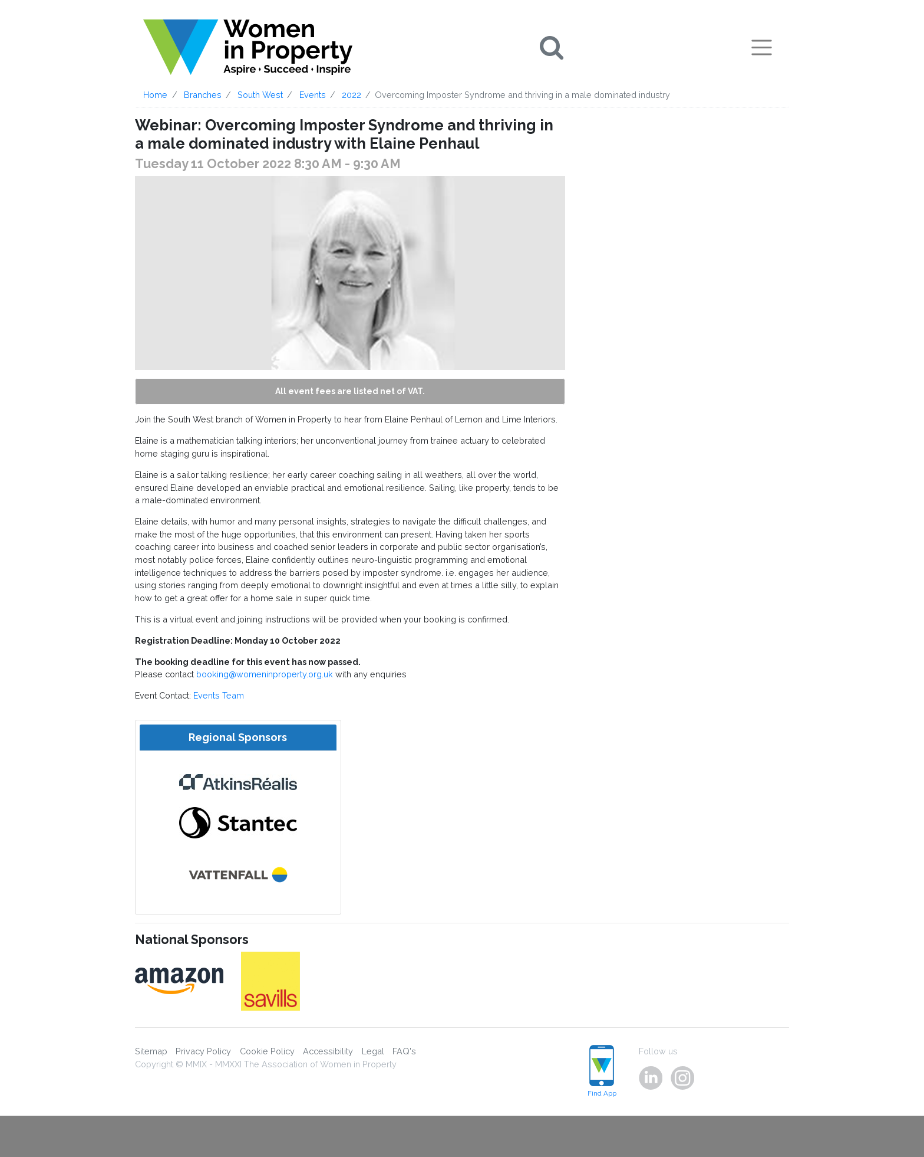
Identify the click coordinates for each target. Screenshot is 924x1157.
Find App (602, 1071)
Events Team (218, 695)
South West (260, 95)
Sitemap (151, 1051)
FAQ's (404, 1051)
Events (312, 95)
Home (155, 95)
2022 (351, 95)
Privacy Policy (203, 1051)
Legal (373, 1051)
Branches (203, 95)
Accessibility (328, 1051)
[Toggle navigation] (761, 47)
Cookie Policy (267, 1051)
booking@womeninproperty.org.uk (264, 674)
